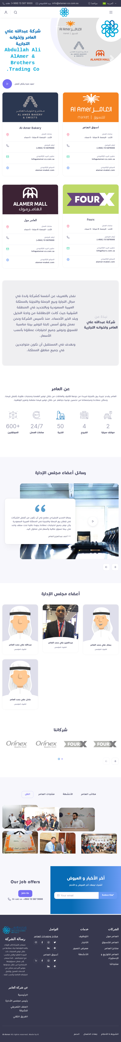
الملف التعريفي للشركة (19, 1016)
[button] (9, 58)
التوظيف (83, 944)
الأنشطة (68, 794)
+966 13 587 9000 (33, 907)
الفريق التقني (20, 1024)
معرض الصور (80, 956)
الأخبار (85, 950)
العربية (108, 3)
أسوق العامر (50, 962)
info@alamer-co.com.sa (65, 3)
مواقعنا (93, 3)
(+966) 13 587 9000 (21, 3)
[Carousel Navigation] (60, 565)
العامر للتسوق (110, 950)
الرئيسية (23, 1002)
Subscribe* (108, 903)
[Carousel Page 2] (62, 759)
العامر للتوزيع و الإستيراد (110, 964)
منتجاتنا (114, 971)
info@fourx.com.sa (105, 251)
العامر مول (112, 944)
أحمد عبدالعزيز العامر (58, 537)
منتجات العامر (46, 794)
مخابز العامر (112, 956)
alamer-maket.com (44, 170)
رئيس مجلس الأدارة (16, 1008)
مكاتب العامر (88, 794)
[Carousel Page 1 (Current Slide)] (59, 759)
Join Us (25, 901)
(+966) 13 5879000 (45, 148)
